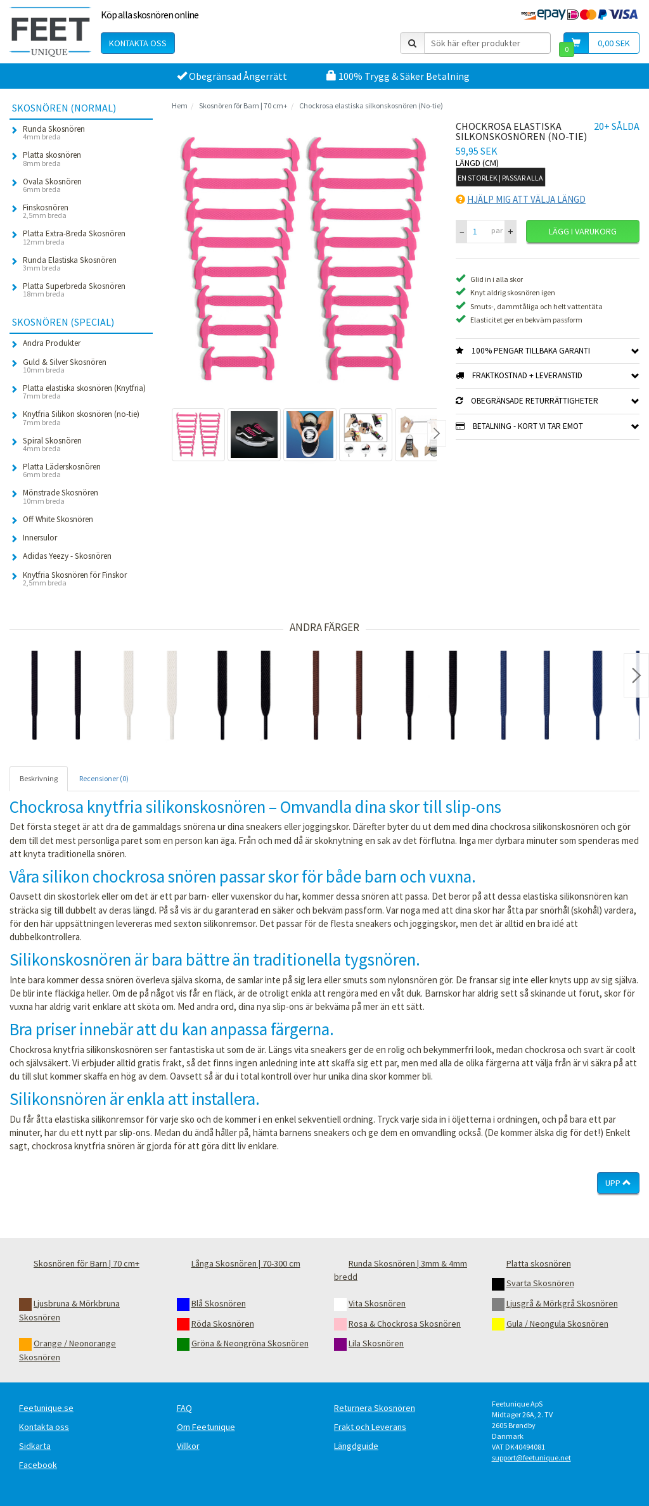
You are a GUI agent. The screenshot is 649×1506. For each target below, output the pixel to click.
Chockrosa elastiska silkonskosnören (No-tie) (371, 105)
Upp (618, 1183)
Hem (180, 105)
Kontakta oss (138, 43)
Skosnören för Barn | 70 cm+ (243, 105)
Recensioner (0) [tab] (104, 778)
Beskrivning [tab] (39, 778)
